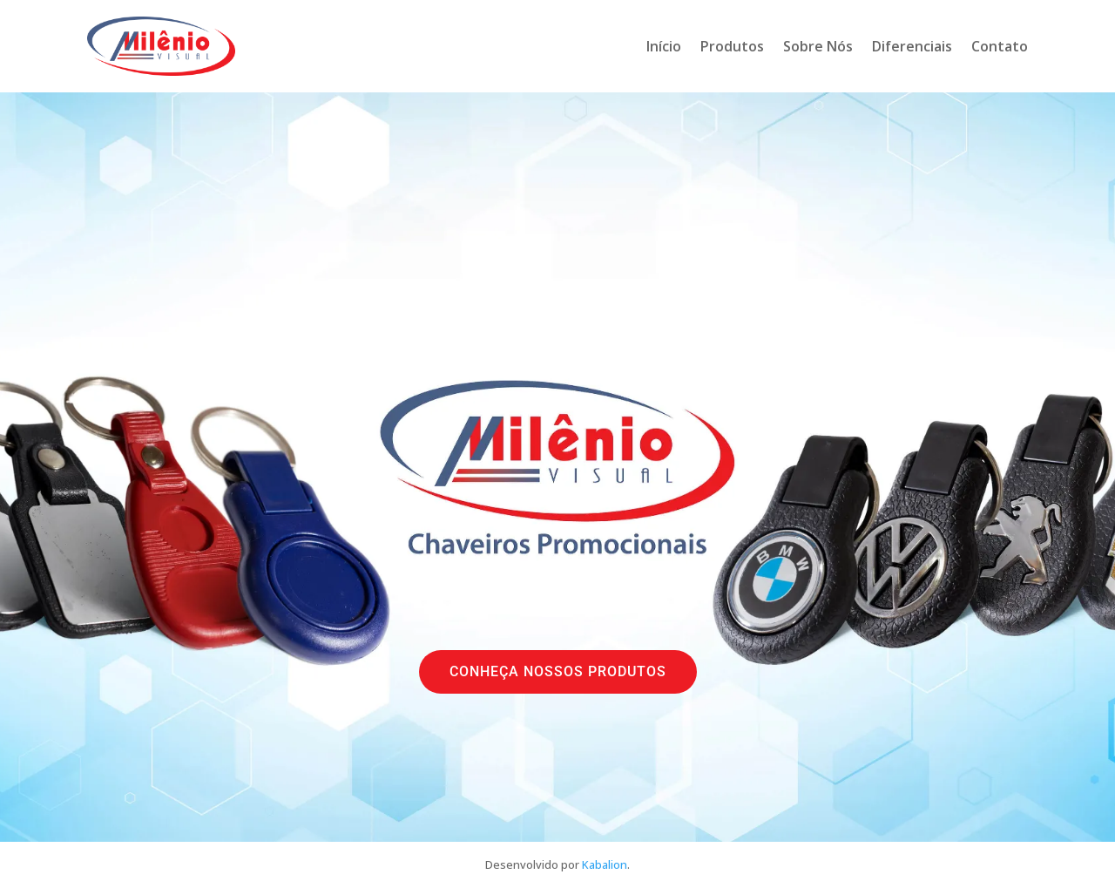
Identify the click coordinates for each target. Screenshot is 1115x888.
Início (663, 46)
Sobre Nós (818, 46)
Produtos (732, 46)
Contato (999, 46)
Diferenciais (912, 46)
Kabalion (604, 864)
